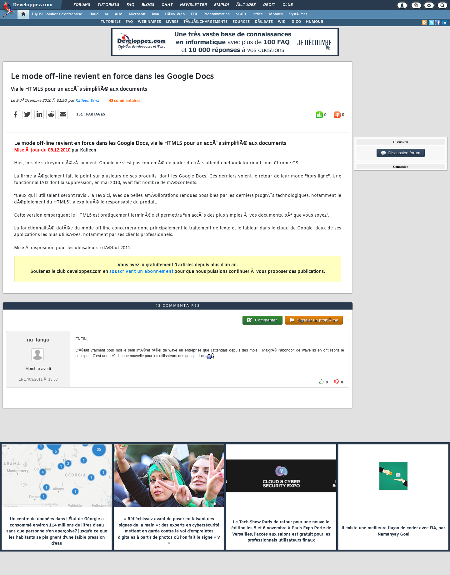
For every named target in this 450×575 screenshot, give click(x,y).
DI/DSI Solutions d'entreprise (57, 14)
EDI (194, 14)
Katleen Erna (87, 100)
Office (257, 14)
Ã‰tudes (246, 5)
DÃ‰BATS (264, 22)
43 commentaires (124, 101)
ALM (118, 14)
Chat (167, 5)
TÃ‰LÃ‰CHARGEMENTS (205, 22)
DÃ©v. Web (175, 14)
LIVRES (172, 22)
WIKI (282, 22)
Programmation (216, 14)
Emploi (221, 5)
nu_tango (38, 339)
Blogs (148, 5)
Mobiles (276, 14)
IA (106, 14)
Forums (82, 5)
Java (155, 14)
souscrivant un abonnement (141, 272)
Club (287, 5)
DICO (296, 22)
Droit (269, 5)
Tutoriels (108, 5)
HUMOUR (314, 22)
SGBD (241, 14)
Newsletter (193, 5)
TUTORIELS (111, 22)
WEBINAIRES (149, 22)
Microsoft (137, 14)
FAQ (130, 5)
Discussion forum (400, 153)
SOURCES (241, 22)
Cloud (93, 14)
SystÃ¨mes (298, 14)
